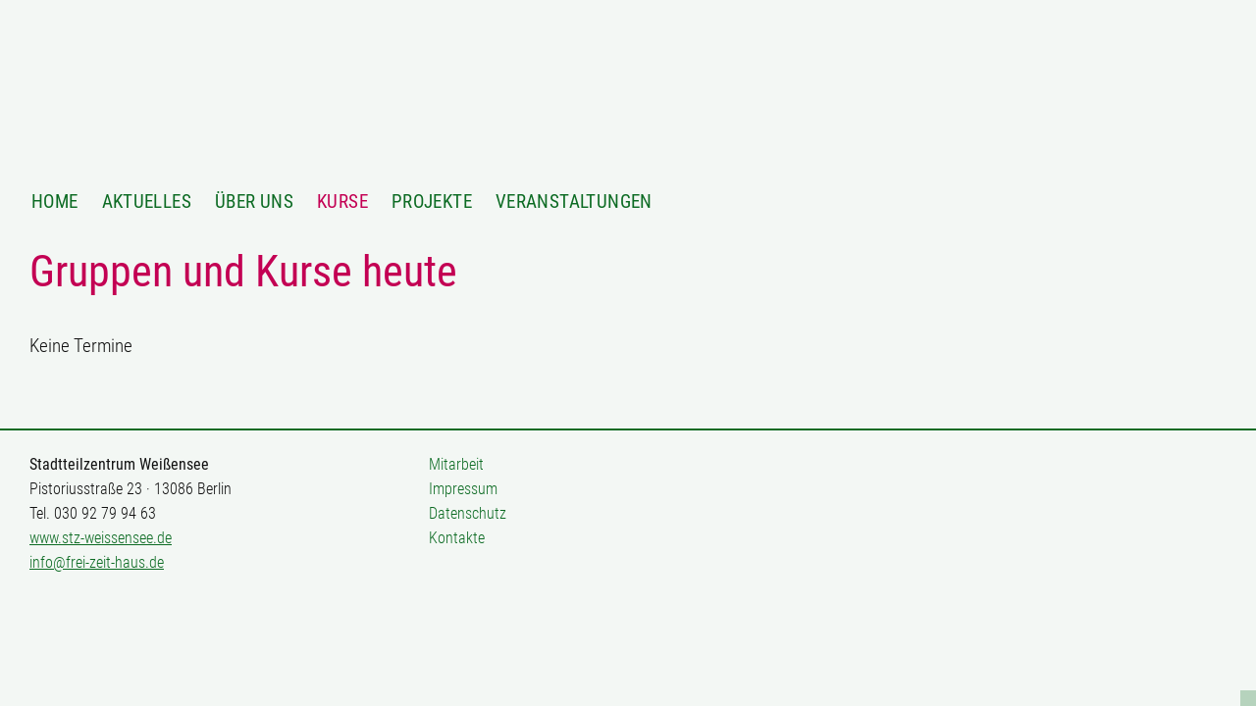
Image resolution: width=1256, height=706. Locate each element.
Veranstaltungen (574, 201)
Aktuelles (146, 201)
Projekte (432, 201)
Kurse (342, 201)
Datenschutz (467, 513)
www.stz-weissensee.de (100, 538)
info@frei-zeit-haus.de (96, 562)
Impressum (463, 488)
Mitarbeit (456, 464)
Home (54, 201)
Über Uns (254, 201)
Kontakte (457, 538)
